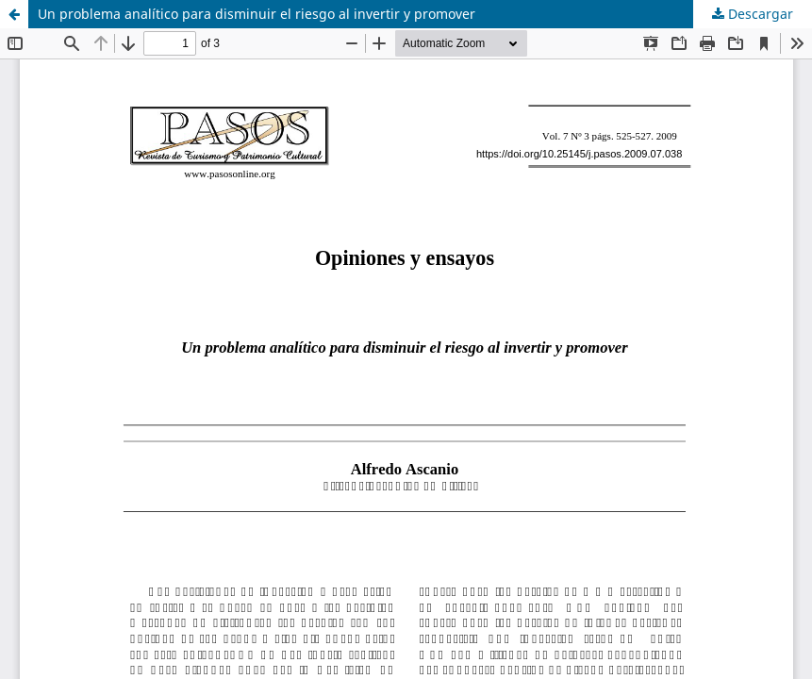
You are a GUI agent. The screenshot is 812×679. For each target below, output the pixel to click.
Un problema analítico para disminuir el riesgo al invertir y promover (256, 14)
